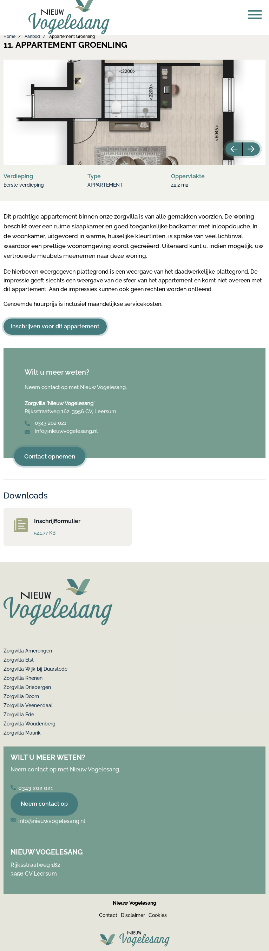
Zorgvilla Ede (19, 714)
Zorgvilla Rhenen (23, 678)
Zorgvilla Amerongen (28, 651)
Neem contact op (44, 804)
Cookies (158, 915)
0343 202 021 (45, 423)
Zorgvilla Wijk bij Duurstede (35, 669)
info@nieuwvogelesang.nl (61, 431)
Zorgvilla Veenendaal (28, 705)
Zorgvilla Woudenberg (29, 723)
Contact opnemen (49, 456)
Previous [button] (233, 149)
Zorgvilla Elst (19, 660)
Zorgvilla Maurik (22, 733)
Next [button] (252, 149)
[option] (134, 112)
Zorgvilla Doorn (21, 696)
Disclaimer (133, 915)
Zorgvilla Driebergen (27, 687)
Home (9, 36)
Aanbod (32, 36)
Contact (108, 915)
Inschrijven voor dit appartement (55, 326)
